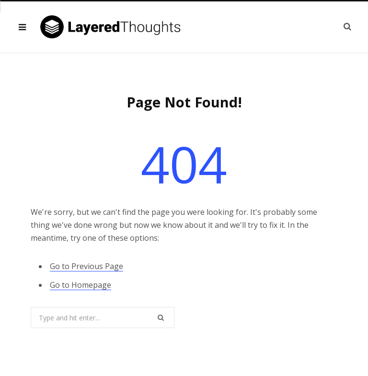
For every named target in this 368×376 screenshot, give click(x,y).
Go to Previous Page (86, 266)
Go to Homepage (80, 285)
